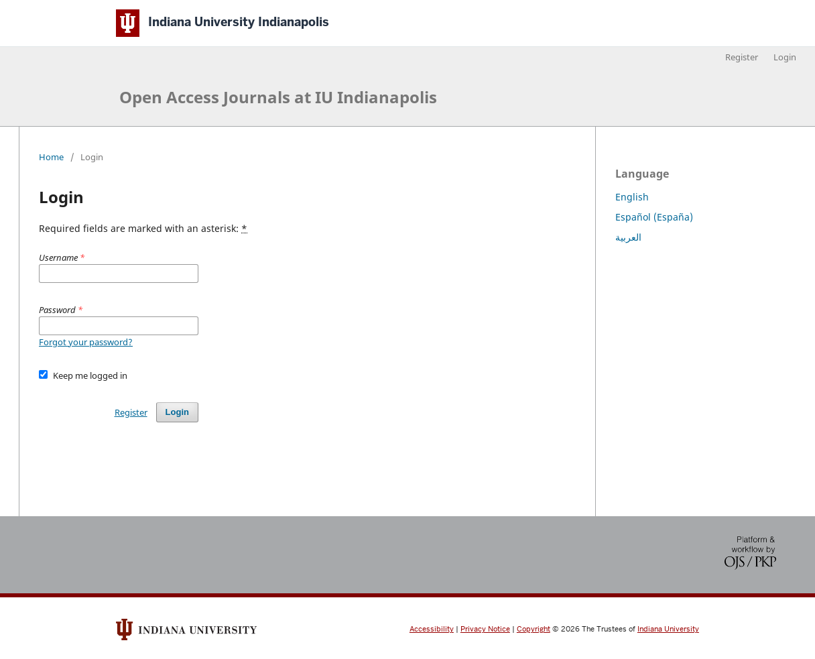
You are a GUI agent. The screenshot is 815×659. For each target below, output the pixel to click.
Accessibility (432, 629)
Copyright (533, 629)
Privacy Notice (485, 629)
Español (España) (654, 217)
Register (741, 57)
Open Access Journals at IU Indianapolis (278, 97)
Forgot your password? (86, 342)
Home (51, 157)
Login (784, 57)
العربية (628, 237)
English (632, 196)
